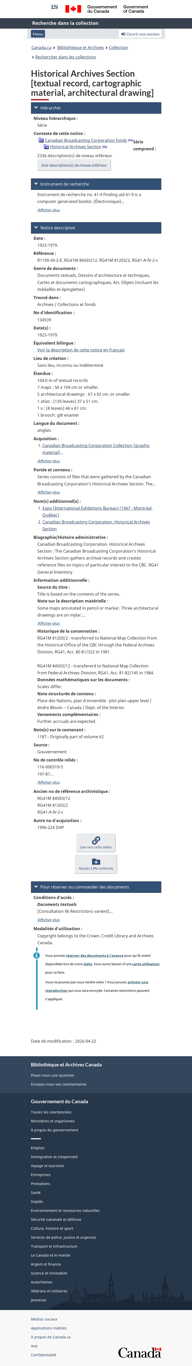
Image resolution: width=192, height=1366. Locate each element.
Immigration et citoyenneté (54, 1156)
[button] (96, 843)
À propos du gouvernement (54, 1130)
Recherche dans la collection (65, 23)
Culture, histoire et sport (52, 1228)
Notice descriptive (54, 228)
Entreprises (41, 1174)
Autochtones (41, 1282)
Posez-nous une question (52, 1075)
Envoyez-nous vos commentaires (59, 1084)
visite (87, 964)
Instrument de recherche (61, 184)
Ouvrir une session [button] (140, 33)
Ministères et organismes (53, 1121)
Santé (36, 1192)
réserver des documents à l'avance (94, 955)
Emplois (37, 1147)
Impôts (37, 1201)
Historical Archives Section (75, 147)
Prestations (40, 1183)
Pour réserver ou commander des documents (81, 887)
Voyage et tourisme (47, 1165)
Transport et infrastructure (54, 1246)
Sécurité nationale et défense (56, 1219)
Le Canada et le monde (50, 1255)
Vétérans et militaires (49, 1291)
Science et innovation (49, 1273)
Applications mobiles (49, 1328)
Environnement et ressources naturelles (65, 1210)
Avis (34, 1346)
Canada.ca (41, 47)
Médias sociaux (44, 1319)
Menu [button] (38, 33)
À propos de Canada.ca (51, 1337)
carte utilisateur (146, 964)
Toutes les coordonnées (51, 1112)
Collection (118, 47)
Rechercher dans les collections (65, 57)
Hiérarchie (47, 108)
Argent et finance (46, 1264)
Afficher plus (49, 209)
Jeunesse (38, 1299)
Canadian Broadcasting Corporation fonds (86, 140)
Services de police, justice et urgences (63, 1237)
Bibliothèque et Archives (80, 47)
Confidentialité (43, 1354)
